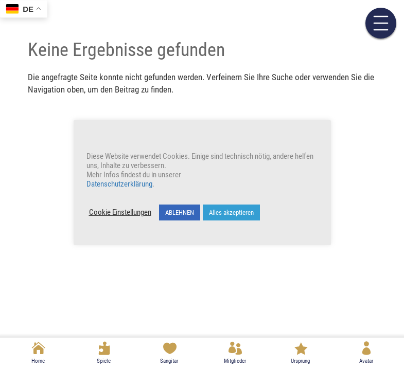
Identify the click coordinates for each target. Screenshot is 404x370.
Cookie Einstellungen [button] (120, 212)
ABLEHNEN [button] (179, 212)
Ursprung (300, 361)
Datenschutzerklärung (119, 184)
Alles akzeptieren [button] (231, 212)
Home (38, 361)
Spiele (104, 361)
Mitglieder (235, 361)
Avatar (366, 361)
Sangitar (169, 361)
